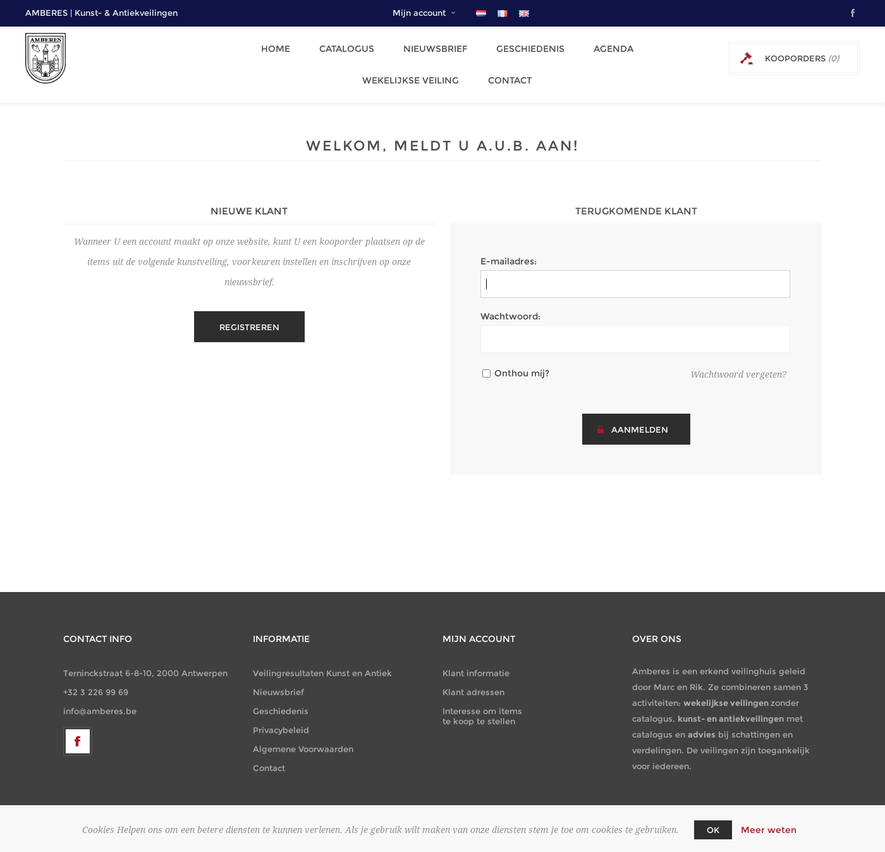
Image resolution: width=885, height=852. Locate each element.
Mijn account (419, 13)
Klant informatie (476, 660)
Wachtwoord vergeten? (738, 362)
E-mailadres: (508, 248)
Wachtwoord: (510, 303)
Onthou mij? (521, 360)
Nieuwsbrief (431, 46)
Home (278, 46)
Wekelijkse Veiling (408, 70)
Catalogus (346, 46)
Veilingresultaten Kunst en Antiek (322, 660)
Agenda (601, 46)
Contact (503, 70)
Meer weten (768, 830)
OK (713, 830)
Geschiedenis (522, 46)
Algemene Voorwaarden (303, 736)
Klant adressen (473, 679)
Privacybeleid (281, 717)
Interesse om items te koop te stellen (482, 703)
